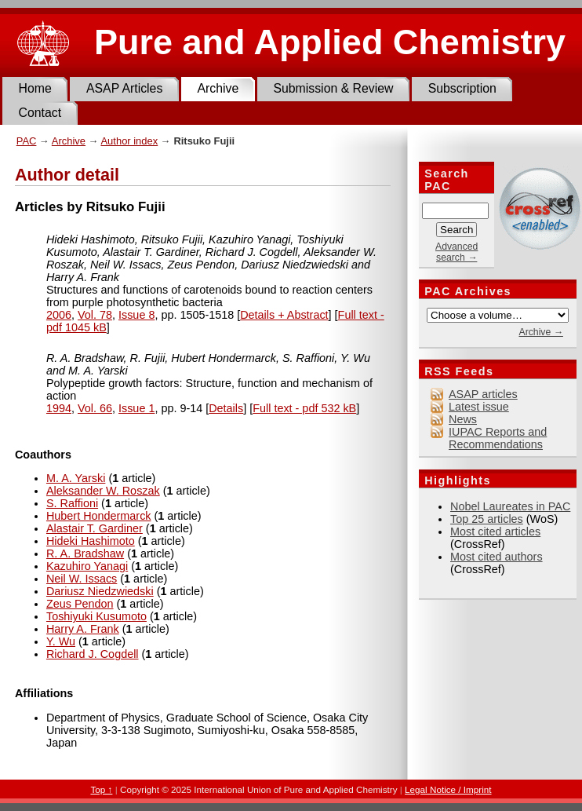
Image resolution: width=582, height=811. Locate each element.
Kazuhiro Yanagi (87, 566)
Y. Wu (60, 641)
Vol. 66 (95, 408)
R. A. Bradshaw (85, 553)
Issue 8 (136, 315)
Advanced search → (456, 252)
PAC (26, 141)
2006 (58, 315)
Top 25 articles (486, 519)
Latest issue (479, 406)
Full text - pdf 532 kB (304, 408)
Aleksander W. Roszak (103, 490)
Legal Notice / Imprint (448, 789)
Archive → (540, 332)
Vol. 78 (95, 315)
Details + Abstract (284, 315)
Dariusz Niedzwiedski (100, 591)
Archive (217, 88)
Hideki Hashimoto (90, 541)
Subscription (462, 88)
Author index (129, 141)
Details (226, 408)
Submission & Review (333, 88)
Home (35, 88)
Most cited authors (496, 556)
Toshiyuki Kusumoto (96, 616)
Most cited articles (495, 531)
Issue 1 (136, 408)
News (463, 419)
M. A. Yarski (75, 478)
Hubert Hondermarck (98, 516)
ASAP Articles (124, 88)
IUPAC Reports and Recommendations (498, 438)
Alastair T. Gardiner (94, 528)
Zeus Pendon (80, 603)
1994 (58, 408)
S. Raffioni (72, 503)
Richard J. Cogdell (92, 654)
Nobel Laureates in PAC (510, 506)
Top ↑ (101, 789)
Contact (40, 112)
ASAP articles (483, 394)
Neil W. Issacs (81, 578)
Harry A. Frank (82, 629)
